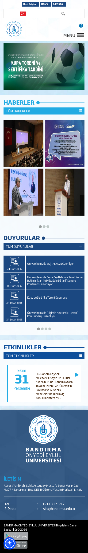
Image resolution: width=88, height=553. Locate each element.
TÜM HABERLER (44, 111)
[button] (10, 543)
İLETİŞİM (12, 479)
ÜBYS (44, 4)
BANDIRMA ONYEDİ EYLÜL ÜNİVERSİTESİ (30, 525)
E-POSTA (58, 4)
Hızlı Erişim (29, 4)
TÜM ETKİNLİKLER (44, 356)
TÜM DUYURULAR (44, 246)
